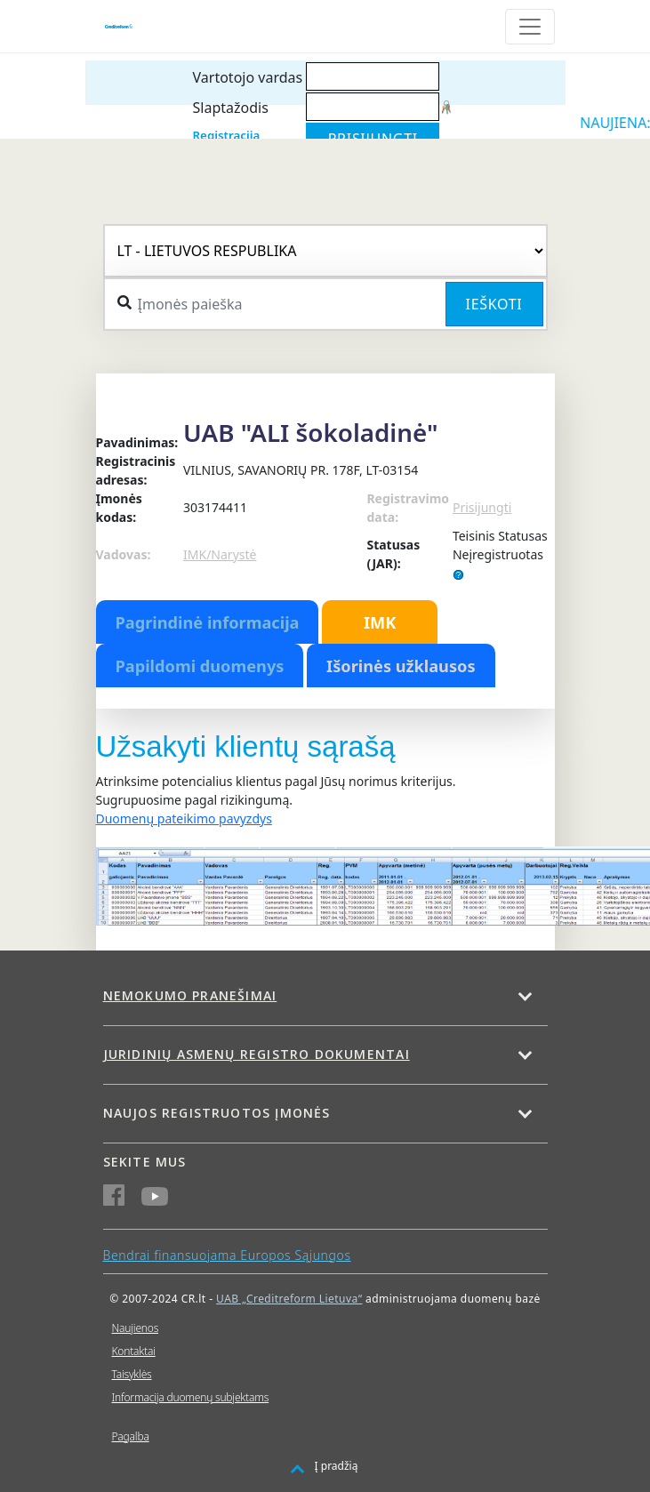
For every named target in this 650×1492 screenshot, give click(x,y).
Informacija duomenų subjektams (190, 1397)
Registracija (227, 135)
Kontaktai (134, 1351)
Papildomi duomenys (200, 666)
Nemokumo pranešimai (190, 995)
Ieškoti (494, 304)
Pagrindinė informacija (208, 622)
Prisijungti (482, 507)
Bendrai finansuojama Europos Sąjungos (227, 1255)
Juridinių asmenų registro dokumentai (256, 1054)
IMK (380, 622)
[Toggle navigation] (530, 26)
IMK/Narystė (219, 554)
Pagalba (130, 1436)
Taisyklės (132, 1374)
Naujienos (135, 1328)
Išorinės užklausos (401, 666)
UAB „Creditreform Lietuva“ (289, 1298)
